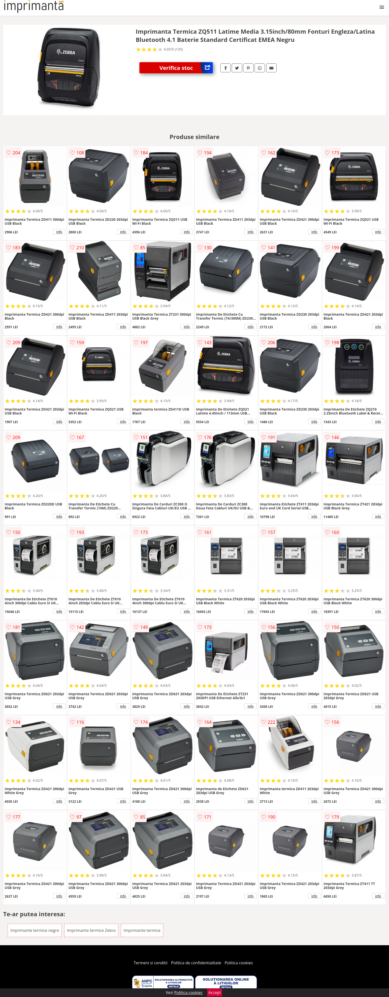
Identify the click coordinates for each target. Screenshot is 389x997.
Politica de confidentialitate (196, 963)
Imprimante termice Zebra (91, 930)
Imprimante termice (142, 930)
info (59, 231)
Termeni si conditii (151, 963)
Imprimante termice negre (34, 930)
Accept (214, 992)
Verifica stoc (186, 67)
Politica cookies (239, 963)
